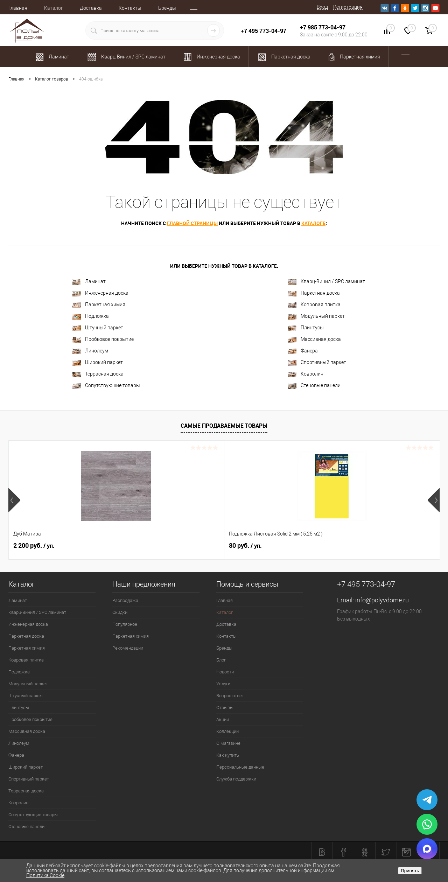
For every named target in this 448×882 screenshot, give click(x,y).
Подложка (90, 316)
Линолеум (90, 351)
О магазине (228, 743)
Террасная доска (98, 374)
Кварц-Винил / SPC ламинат (326, 282)
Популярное (124, 624)
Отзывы (224, 707)
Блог (221, 660)
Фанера (303, 351)
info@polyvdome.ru (382, 600)
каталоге (313, 223)
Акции (222, 719)
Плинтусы (306, 328)
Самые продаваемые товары (224, 425)
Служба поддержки (236, 779)
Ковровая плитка (314, 305)
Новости (225, 671)
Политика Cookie (45, 875)
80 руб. (137, 546)
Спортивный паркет (317, 362)
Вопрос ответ (230, 695)
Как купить (227, 755)
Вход (322, 7)
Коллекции (227, 731)
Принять (410, 870)
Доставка (91, 8)
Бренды (167, 8)
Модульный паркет (316, 316)
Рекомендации (127, 648)
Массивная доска (314, 339)
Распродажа (125, 600)
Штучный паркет (97, 328)
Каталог (53, 8)
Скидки (119, 612)
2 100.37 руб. (254, 546)
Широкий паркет (97, 362)
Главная (17, 8)
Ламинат (89, 282)
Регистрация (348, 7)
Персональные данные (240, 767)
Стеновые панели (314, 385)
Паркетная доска (314, 293)
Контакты (130, 8)
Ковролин (305, 374)
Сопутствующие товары (106, 385)
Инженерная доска (100, 293)
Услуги (223, 683)
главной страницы (192, 223)
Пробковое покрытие (103, 339)
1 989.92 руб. (362, 546)
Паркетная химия (98, 305)
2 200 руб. (34, 546)
